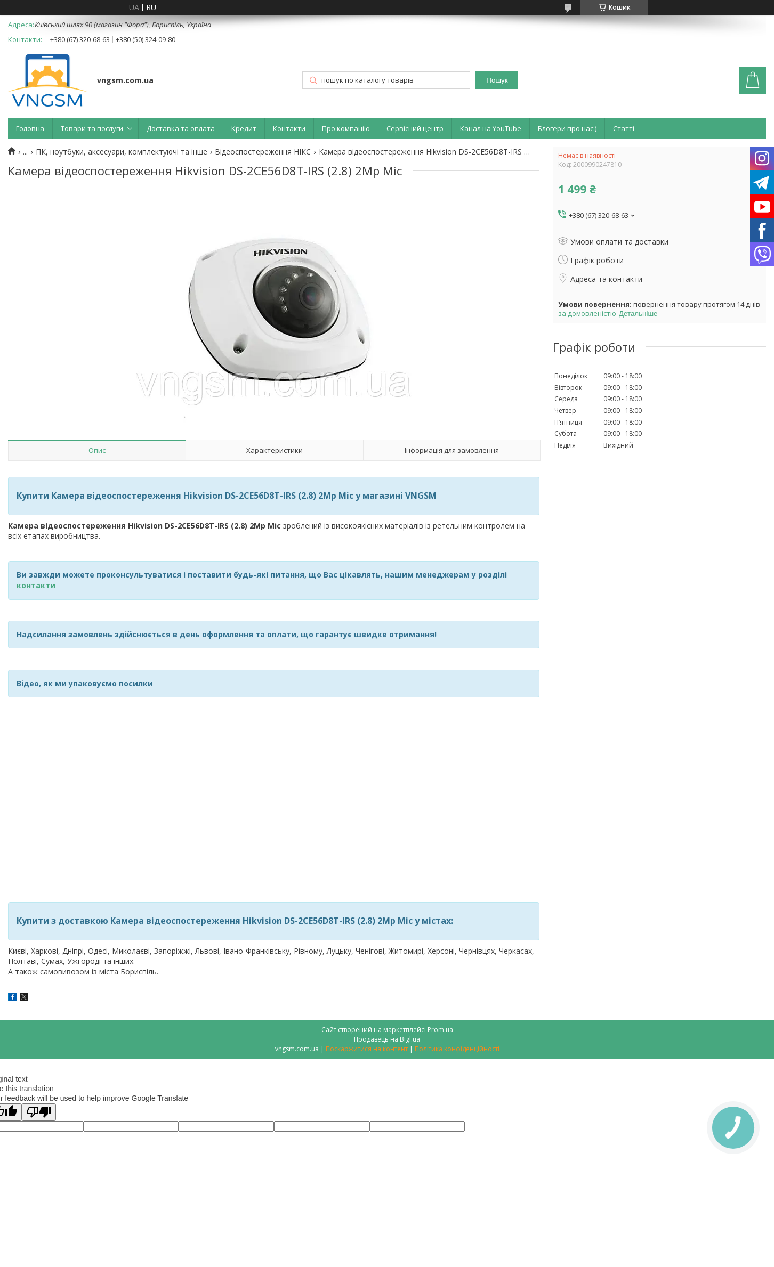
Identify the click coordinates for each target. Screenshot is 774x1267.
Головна (30, 128)
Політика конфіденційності (457, 1048)
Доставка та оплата (181, 128)
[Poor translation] (39, 1112)
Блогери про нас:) (567, 128)
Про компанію (346, 128)
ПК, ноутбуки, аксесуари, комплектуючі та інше (121, 152)
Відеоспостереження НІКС (263, 152)
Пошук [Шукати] (496, 80)
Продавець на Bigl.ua (387, 1039)
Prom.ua (440, 1029)
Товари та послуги (92, 128)
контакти (36, 585)
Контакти (289, 128)
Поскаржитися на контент (367, 1048)
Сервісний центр (415, 128)
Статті (623, 128)
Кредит (243, 128)
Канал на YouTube (490, 128)
